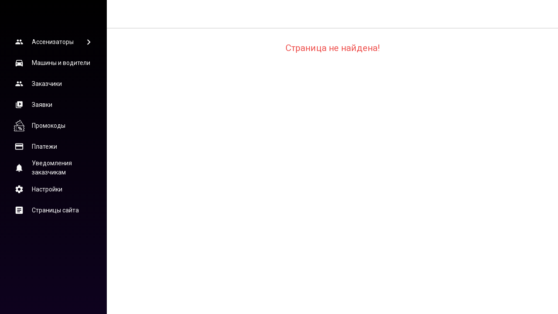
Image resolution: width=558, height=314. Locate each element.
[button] (53, 41)
